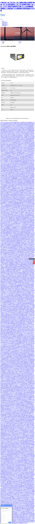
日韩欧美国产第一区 (3, 436)
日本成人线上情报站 (4, 337)
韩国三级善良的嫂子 (20, 365)
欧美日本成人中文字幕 (27, 192)
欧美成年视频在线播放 (30, 249)
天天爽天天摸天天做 (9, 149)
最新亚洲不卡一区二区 (6, 284)
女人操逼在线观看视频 (19, 425)
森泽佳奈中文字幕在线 (28, 158)
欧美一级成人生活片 (28, 273)
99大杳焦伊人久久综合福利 (6, 308)
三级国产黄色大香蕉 (16, 442)
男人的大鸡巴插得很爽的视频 (10, 306)
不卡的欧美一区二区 (15, 501)
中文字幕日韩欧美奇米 (27, 195)
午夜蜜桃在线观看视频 (23, 361)
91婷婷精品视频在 (21, 174)
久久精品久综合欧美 (12, 319)
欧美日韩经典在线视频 (17, 343)
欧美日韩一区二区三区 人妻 (20, 138)
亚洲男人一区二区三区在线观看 (15, 461)
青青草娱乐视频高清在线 (16, 136)
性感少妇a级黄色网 (19, 474)
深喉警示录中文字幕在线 (19, 132)
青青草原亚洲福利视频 (17, 465)
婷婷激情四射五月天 (23, 139)
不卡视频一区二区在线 (10, 128)
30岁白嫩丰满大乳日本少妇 (16, 226)
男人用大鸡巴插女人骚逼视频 (19, 457)
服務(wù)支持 (4, 23)
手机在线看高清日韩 (22, 171)
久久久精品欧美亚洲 (14, 174)
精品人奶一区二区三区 (6, 223)
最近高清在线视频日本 (28, 129)
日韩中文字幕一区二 (7, 193)
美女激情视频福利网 (27, 230)
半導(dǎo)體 (20, 42)
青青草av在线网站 (9, 421)
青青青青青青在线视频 (11, 360)
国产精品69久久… (30, 268)
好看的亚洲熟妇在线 (20, 291)
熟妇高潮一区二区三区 (12, 275)
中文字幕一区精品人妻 (19, 147)
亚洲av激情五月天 (14, 424)
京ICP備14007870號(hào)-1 (25, 118)
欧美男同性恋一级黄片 (7, 446)
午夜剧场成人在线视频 (14, 443)
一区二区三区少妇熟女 (25, 504)
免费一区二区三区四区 (23, 421)
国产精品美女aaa (10, 460)
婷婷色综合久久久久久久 (7, 432)
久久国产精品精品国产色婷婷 (28, 233)
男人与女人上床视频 (14, 289)
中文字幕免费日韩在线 (26, 286)
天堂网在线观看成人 (29, 512)
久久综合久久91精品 (26, 326)
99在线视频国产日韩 (30, 399)
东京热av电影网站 (27, 378)
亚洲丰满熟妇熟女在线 (21, 235)
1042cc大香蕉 (2, 413)
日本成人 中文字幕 (25, 169)
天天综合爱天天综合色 (23, 229)
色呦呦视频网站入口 (31, 415)
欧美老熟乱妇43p (9, 400)
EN (1, 19)
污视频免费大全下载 (15, 267)
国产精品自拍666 (22, 205)
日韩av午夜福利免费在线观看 (19, 419)
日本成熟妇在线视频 (27, 319)
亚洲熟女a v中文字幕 (16, 520)
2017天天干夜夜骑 (20, 214)
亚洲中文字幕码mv (11, 242)
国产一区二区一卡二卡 (18, 370)
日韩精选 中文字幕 (30, 228)
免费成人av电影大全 (10, 274)
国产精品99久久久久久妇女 (28, 457)
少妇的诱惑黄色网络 (11, 176)
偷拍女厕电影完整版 (19, 326)
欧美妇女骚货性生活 (23, 399)
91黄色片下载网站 (24, 300)
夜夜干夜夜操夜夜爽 (25, 234)
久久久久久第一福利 (7, 208)
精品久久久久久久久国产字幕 (26, 281)
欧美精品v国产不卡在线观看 (28, 521)
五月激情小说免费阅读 (6, 329)
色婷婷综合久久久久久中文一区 (12, 480)
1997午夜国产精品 (22, 304)
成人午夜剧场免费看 (8, 455)
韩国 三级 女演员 (11, 206)
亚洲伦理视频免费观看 (24, 513)
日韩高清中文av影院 (20, 325)
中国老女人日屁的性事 (8, 444)
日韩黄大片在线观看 (25, 310)
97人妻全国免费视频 (13, 245)
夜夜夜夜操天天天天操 (24, 520)
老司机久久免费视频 (7, 304)
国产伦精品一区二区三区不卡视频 (17, 458)
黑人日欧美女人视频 (25, 387)
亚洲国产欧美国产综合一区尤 (21, 358)
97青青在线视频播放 (7, 454)
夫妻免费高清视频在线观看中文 (7, 232)
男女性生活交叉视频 (30, 179)
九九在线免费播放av (8, 139)
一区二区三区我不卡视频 (30, 320)
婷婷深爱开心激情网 (16, 361)
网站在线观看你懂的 (14, 248)
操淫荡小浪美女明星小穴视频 (26, 461)
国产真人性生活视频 (4, 138)
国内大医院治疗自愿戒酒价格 (6, 166)
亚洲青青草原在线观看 (29, 127)
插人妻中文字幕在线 (25, 275)
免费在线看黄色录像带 (12, 138)
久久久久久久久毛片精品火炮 (12, 344)
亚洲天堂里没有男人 (21, 211)
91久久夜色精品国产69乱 (16, 356)
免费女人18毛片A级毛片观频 (29, 514)
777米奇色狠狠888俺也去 (14, 237)
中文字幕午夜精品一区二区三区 (15, 253)
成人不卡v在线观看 (20, 209)
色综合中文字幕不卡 (19, 196)
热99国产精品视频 (3, 250)
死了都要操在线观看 (26, 388)
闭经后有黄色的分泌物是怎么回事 (25, 518)
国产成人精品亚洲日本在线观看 (8, 381)
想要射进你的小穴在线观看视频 (18, 522)
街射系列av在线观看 (13, 512)
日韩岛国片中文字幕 (18, 406)
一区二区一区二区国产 (30, 433)
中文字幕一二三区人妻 (23, 166)
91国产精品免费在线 (19, 135)
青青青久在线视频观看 (24, 362)
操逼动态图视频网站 (20, 195)
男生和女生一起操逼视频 (18, 247)
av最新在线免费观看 (10, 167)
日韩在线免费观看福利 (8, 244)
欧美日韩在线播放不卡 (8, 489)
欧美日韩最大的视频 (19, 184)
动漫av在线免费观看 (23, 442)
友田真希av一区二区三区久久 (16, 133)
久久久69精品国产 (4, 254)
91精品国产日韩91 (11, 131)
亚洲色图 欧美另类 (11, 224)
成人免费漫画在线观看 (21, 320)
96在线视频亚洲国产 (11, 172)
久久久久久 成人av (17, 224)
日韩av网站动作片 (8, 226)
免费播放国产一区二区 (17, 513)
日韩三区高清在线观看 (29, 285)
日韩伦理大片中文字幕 (19, 380)
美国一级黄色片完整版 (29, 376)
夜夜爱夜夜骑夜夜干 (13, 329)
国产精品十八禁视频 (15, 154)
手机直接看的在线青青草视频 (22, 268)
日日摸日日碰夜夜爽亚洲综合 (18, 313)
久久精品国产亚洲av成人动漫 (11, 463)
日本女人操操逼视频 (16, 421)
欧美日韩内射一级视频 (13, 452)
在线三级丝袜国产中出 (13, 251)
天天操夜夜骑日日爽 (3, 169)
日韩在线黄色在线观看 (10, 383)
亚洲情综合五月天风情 (28, 212)
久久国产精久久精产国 (26, 151)
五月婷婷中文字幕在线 (14, 320)
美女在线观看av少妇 (16, 263)
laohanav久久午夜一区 (4, 283)
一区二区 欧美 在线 (10, 415)
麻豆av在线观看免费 (25, 478)
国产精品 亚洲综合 (19, 272)
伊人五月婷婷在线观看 (9, 343)
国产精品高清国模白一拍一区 (27, 217)
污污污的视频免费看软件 (30, 154)
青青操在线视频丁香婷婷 (19, 256)
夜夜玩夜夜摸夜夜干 (28, 142)
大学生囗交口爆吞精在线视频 (26, 407)
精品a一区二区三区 (7, 345)
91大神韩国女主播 (24, 340)
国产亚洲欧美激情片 (18, 337)
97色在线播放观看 (19, 427)
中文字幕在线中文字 (14, 308)
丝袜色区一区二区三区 (20, 496)
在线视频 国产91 (10, 290)
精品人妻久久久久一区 (20, 491)
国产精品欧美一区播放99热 (17, 311)
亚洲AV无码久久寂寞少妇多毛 (25, 445)
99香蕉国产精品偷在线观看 (17, 292)
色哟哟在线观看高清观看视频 (13, 309)
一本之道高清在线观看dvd (25, 224)
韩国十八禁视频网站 (17, 137)
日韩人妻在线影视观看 (28, 190)
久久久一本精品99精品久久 (21, 512)
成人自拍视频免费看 (24, 415)
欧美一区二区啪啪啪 (26, 370)
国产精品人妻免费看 (11, 348)
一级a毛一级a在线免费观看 (13, 235)
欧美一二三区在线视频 (5, 204)
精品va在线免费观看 (29, 148)
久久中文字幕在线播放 (29, 146)
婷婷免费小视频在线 (29, 187)
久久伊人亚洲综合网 (16, 397)
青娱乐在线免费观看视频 (24, 356)
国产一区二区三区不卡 (25, 186)
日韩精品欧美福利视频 (8, 438)
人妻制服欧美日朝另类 (28, 155)
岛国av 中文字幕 (21, 521)
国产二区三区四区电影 (4, 127)
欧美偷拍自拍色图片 (6, 195)
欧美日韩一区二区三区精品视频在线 (9, 148)
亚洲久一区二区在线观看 (15, 150)
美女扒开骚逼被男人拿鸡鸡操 (17, 307)
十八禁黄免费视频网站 (14, 178)
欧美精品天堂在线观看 (24, 167)
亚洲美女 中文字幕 (30, 384)
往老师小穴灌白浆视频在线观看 (16, 160)
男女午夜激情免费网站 (20, 190)
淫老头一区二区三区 (20, 293)
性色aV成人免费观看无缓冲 (15, 294)
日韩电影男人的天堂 (21, 180)
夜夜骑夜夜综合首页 (30, 166)
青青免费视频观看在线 (12, 264)
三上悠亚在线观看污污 (26, 135)
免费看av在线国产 (3, 171)
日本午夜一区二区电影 (15, 518)
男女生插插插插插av (4, 131)
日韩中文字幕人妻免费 (15, 205)
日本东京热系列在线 (21, 197)
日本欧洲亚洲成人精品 (8, 376)
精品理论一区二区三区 (13, 441)
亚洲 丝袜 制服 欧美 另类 (28, 379)
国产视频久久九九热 (13, 464)
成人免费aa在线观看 (6, 273)
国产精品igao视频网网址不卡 (10, 262)
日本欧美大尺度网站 (10, 186)
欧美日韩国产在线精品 (28, 271)
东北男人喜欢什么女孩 (13, 216)
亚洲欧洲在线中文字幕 (27, 456)
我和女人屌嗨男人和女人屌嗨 (19, 129)
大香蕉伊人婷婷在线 (6, 475)
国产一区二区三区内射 (11, 324)
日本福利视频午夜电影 (5, 170)
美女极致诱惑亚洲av (25, 337)
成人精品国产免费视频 (17, 130)
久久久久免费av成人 (17, 131)
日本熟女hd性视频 (14, 261)
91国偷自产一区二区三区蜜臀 (10, 207)
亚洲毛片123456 (22, 146)
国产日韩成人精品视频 (12, 439)
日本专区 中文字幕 (17, 395)
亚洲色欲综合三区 (10, 442)
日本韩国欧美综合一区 (15, 168)
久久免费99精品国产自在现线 (29, 170)
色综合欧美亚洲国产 (4, 363)
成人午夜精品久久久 (3, 362)
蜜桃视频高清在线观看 (26, 417)
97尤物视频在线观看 (10, 250)
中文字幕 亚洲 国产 (16, 171)
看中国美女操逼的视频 (12, 170)
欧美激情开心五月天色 (27, 482)
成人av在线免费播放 (10, 420)
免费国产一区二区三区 (4, 328)
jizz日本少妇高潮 (21, 237)
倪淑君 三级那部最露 (23, 489)
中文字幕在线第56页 (4, 176)
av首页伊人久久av (25, 292)
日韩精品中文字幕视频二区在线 (20, 322)
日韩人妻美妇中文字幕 (12, 127)
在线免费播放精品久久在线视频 (27, 363)
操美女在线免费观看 (18, 341)
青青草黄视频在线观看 (17, 387)
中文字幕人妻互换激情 (22, 267)
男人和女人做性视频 (6, 134)
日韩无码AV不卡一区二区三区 (10, 394)
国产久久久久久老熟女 (24, 246)
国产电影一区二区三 (24, 389)
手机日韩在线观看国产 (19, 475)
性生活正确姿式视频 (16, 347)
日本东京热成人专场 (16, 476)
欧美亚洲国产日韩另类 (29, 171)
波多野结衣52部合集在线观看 (28, 280)
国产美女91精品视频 (6, 214)
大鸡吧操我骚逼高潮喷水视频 (7, 161)
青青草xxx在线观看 (28, 193)
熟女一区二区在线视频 (5, 153)
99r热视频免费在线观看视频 (11, 269)
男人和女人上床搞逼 (11, 490)
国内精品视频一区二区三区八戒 (27, 465)
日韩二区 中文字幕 (11, 137)
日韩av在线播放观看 (10, 169)
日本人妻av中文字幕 (27, 288)
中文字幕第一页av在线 (18, 254)
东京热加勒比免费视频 (18, 217)
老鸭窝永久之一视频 (19, 287)
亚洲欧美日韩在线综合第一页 (7, 299)
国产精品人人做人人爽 (28, 470)
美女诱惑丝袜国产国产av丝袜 (7, 168)
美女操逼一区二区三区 (21, 446)
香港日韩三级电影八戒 (28, 329)
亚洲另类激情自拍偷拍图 (7, 197)
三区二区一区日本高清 (22, 225)
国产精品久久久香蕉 (24, 343)
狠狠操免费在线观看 (27, 147)
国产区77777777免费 (30, 305)
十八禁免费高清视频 (11, 341)
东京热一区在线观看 (16, 305)
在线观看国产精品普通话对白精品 (14, 453)
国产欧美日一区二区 (6, 211)
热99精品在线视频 (5, 357)
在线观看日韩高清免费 (4, 434)
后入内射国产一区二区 (11, 234)
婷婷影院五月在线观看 (19, 262)
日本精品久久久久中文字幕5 (8, 313)
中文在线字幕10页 (14, 255)
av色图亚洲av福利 (6, 439)
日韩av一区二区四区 (11, 342)
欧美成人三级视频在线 (10, 504)
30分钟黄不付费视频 (16, 331)
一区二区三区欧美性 (3, 344)
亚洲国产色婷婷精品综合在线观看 (22, 173)
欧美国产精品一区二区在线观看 (15, 405)
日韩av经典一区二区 (27, 500)
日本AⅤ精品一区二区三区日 (29, 153)
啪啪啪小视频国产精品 (18, 206)
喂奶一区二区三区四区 (5, 245)
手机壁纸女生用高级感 (8, 136)
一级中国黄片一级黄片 (9, 213)
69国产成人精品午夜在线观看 (10, 129)
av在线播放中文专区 (14, 197)
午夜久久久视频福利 (28, 197)
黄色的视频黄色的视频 (23, 156)
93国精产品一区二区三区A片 (22, 328)
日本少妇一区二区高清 (7, 294)
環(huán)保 (3, 41)
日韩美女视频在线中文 (25, 367)
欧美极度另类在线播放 (21, 266)
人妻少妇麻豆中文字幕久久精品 (22, 284)
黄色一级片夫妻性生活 (23, 338)
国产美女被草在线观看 (18, 388)
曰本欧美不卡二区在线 (7, 150)
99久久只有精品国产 (21, 472)
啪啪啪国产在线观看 (10, 416)
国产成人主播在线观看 (12, 153)
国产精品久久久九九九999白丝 (5, 437)
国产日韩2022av (9, 154)
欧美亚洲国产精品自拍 (25, 272)
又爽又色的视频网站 (25, 339)
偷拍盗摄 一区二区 (20, 223)
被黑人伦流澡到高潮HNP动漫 (7, 231)
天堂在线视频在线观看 (18, 490)
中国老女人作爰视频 (21, 470)
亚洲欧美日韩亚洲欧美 (24, 395)
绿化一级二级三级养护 (26, 427)
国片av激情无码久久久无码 (15, 301)
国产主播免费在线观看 (15, 194)
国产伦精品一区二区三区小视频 (29, 223)
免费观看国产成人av (11, 337)
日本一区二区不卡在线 (11, 339)
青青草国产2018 (13, 422)
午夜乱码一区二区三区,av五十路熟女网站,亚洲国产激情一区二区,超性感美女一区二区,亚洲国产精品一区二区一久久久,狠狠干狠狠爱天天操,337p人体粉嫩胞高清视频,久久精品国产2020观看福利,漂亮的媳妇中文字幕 (17, 6)
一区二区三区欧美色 (27, 251)
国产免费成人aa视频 (18, 503)
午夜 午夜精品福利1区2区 (25, 226)
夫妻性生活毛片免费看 (18, 350)
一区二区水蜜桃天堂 (4, 242)
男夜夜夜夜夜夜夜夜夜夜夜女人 (10, 326)
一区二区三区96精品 (25, 499)
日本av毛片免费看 (8, 282)
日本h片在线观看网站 (12, 147)
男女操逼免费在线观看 (13, 177)
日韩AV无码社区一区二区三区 (24, 194)
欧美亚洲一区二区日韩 (17, 310)
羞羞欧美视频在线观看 (6, 178)
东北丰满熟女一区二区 (10, 155)
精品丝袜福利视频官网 (16, 146)
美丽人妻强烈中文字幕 (10, 465)
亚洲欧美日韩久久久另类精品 (24, 198)
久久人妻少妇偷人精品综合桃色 (8, 389)
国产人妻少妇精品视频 (12, 382)
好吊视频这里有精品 (17, 420)
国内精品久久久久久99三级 (13, 472)
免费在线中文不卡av (18, 502)
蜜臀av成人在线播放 (24, 462)
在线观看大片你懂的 (20, 216)
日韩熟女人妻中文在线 (12, 482)
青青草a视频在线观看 (18, 176)
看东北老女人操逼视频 (13, 515)
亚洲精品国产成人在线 (7, 470)
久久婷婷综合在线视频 (15, 304)
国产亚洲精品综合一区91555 (12, 328)
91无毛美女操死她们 (5, 235)
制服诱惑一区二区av (21, 141)
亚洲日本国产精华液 (5, 206)
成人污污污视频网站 (12, 135)
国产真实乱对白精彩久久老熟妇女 (19, 128)
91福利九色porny (17, 172)
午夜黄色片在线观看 (27, 293)
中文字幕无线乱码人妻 (27, 265)
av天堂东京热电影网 (6, 225)
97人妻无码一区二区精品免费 (14, 509)
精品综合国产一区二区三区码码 (20, 348)
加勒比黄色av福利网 (19, 215)
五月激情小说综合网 (26, 184)
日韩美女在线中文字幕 (28, 483)
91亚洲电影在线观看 (21, 282)
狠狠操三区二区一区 (13, 491)
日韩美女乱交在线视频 (25, 160)
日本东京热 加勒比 (17, 362)
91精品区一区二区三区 (20, 142)
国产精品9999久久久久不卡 (5, 249)
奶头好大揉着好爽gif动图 (5, 158)
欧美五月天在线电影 (7, 174)
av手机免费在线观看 (3, 456)
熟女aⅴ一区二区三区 (22, 270)
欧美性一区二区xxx (27, 475)
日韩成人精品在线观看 (28, 178)
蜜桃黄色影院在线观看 (8, 458)
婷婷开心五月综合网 (15, 175)
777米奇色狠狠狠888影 (12, 151)
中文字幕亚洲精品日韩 (20, 153)
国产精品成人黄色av (12, 271)
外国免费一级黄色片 (26, 522)
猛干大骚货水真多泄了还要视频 (29, 491)
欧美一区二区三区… (16, 156)
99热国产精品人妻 (25, 165)
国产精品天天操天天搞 (30, 150)
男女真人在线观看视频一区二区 (7, 270)
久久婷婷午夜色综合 (20, 255)
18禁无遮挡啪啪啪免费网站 (28, 188)
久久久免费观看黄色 (13, 227)
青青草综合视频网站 (12, 498)
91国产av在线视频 (13, 233)
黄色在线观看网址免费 (8, 194)
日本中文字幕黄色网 (28, 360)
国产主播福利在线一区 (10, 473)
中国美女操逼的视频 (10, 310)
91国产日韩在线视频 (12, 215)
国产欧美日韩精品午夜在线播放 (29, 424)
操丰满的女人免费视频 (6, 187)
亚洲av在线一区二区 (24, 130)
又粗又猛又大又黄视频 (22, 244)
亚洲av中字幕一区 (17, 383)
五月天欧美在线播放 (11, 321)
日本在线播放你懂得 (23, 294)
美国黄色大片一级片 (24, 253)
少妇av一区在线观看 (17, 300)
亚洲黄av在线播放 (28, 138)
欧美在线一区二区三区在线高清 (6, 318)
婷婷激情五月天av (7, 212)
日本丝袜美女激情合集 (10, 252)
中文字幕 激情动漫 (19, 151)
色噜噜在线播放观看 (15, 517)
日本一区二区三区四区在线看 (22, 177)
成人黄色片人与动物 (13, 284)
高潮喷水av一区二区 (25, 152)
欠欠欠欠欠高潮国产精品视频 (22, 227)
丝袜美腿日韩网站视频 (24, 232)
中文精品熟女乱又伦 (28, 348)
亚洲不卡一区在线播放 (4, 224)
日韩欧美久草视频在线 (11, 286)
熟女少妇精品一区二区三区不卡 (17, 165)
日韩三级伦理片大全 (22, 154)
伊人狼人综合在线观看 (11, 419)
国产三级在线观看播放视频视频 (28, 215)
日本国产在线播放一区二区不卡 (26, 243)
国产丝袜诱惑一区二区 (27, 313)
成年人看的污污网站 (12, 401)
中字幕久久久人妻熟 (3, 416)
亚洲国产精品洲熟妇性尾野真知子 (28, 369)
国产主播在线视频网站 (17, 366)
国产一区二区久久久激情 (28, 245)
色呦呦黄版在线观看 (27, 365)
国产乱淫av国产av (5, 285)
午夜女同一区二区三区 (6, 237)
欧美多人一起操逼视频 (24, 136)
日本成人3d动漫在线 (4, 264)
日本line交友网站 (26, 132)
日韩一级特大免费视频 (16, 359)
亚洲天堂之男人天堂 (19, 207)
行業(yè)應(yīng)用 (5, 22)
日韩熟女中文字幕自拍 (23, 150)
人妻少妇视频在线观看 (30, 359)
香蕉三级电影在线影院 (25, 236)
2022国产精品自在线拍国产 (15, 426)
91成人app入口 (12, 510)
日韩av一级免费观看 (10, 263)
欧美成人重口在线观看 (15, 139)
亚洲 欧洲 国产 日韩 (23, 199)
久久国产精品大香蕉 (23, 159)
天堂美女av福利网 (31, 395)
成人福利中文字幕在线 (26, 149)
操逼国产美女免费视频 (11, 377)
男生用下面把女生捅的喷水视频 (14, 204)
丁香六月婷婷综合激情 (14, 193)
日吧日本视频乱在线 (15, 244)
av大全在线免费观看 (13, 142)
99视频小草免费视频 (23, 179)
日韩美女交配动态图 (17, 436)
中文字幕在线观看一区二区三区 (14, 479)
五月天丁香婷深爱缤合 (4, 417)
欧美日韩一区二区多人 (9, 198)
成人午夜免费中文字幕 (14, 187)
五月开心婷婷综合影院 (24, 250)
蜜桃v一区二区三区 (7, 293)
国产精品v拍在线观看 (11, 425)
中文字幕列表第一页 (7, 464)
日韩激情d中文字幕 (16, 198)
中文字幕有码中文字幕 (11, 265)
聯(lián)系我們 (4, 25)
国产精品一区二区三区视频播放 (11, 188)
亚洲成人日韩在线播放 (28, 141)
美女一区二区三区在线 (24, 471)
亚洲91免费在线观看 (30, 435)
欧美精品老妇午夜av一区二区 (13, 384)
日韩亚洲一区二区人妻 (12, 500)
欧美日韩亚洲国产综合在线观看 (10, 413)
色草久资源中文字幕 (20, 379)
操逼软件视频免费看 (20, 251)
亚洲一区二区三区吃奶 (16, 210)
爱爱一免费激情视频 (7, 483)
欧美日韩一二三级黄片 (24, 213)
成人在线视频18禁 (22, 331)
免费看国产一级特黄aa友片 (29, 327)
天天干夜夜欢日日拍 (11, 357)
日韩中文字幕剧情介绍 (12, 184)
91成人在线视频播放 (30, 361)
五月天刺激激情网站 (29, 464)
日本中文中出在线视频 (21, 248)
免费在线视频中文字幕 (8, 330)
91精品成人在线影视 (9, 361)
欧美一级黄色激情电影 (21, 158)
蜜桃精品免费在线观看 (29, 501)
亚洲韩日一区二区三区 (5, 291)
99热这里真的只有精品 (13, 273)
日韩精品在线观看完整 (25, 133)
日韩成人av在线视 (15, 403)
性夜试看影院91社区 (30, 156)
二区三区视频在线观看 (8, 356)
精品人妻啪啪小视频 (27, 344)
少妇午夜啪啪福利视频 (23, 400)
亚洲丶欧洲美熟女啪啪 (10, 230)
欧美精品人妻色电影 (24, 137)
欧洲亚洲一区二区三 (12, 302)
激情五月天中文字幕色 (4, 151)
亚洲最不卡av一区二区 (12, 484)
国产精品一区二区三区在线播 (28, 458)
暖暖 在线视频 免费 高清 (17, 236)
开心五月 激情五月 (18, 312)
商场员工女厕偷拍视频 (10, 140)
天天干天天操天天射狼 (7, 261)
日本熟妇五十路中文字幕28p (10, 502)
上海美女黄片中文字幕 (23, 368)
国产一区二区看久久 (27, 174)
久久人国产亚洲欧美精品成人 (15, 351)
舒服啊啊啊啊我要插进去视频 (15, 179)
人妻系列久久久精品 (15, 318)
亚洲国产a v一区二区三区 (14, 225)
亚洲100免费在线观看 (7, 165)
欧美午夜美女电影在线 (30, 199)
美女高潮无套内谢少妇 (16, 386)
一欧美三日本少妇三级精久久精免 (8, 499)
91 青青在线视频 (28, 128)
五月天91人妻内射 (8, 248)
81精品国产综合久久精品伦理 (20, 360)
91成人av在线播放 (26, 269)
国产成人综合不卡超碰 (28, 289)
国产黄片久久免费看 (6, 452)
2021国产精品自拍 (10, 456)
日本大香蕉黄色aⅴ (10, 397)
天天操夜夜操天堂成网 (27, 492)
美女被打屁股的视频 (7, 132)
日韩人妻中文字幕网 (21, 515)
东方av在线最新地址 (21, 212)
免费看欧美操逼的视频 (24, 508)
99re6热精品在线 (22, 440)
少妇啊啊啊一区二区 (13, 496)
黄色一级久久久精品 (29, 331)
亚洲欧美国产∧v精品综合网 (4, 268)
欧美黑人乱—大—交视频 (20, 271)
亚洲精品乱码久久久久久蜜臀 (27, 346)
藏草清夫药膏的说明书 (14, 523)
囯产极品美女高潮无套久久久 (10, 380)
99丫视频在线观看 (14, 325)
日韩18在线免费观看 (5, 479)
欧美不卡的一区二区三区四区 (6, 424)
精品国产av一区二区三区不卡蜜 (19, 185)
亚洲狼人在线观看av (17, 290)
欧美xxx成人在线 (14, 365)
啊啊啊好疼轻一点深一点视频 (20, 481)
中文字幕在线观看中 (27, 302)
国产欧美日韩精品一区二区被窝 (21, 484)
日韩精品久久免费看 (29, 308)
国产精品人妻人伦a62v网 (8, 368)
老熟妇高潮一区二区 (13, 293)
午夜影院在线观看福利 (20, 437)
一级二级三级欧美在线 (24, 290)
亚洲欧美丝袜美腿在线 (22, 309)
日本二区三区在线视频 (20, 319)
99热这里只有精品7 (29, 208)
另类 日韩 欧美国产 (16, 159)
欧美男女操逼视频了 (4, 184)
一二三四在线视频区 (29, 322)
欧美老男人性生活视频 (23, 347)
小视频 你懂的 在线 (6, 215)
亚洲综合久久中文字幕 (16, 232)
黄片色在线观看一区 (28, 266)
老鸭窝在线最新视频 (7, 288)
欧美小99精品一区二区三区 (26, 418)
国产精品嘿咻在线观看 (14, 454)
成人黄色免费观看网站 (24, 140)
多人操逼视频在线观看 (13, 158)
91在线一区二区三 (20, 424)
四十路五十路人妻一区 (8, 210)
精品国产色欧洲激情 (24, 366)
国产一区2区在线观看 (29, 225)
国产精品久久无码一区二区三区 (21, 148)
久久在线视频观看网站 (8, 156)
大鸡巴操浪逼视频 (30, 229)
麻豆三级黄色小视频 (14, 483)
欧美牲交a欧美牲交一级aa (23, 191)
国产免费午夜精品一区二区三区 (15, 445)
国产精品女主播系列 (28, 261)
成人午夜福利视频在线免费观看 (10, 481)
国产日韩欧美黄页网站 (10, 402)
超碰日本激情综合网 (15, 433)
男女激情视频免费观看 (4, 388)
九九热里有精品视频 (24, 436)
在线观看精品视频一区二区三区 (25, 405)
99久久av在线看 (27, 211)
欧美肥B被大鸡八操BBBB (20, 413)
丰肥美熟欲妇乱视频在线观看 (5, 233)
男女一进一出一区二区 (24, 332)
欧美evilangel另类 (11, 340)
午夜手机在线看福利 (14, 157)
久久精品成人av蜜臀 (6, 338)
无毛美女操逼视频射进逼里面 (19, 242)
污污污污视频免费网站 (17, 152)
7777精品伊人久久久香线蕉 (24, 426)
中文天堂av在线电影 (26, 262)
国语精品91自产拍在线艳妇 (17, 330)
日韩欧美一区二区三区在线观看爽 (26, 381)
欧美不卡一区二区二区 (17, 167)
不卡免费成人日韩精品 (14, 212)
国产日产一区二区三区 (11, 369)
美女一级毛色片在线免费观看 (19, 402)
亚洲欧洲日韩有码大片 (9, 311)
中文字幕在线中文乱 (16, 493)
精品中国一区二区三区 (9, 364)
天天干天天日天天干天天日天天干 (9, 407)
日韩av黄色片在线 (9, 171)
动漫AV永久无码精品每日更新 (21, 127)
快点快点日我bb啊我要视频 (8, 199)
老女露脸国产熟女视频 (16, 489)
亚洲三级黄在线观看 (25, 252)
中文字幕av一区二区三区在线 (24, 493)
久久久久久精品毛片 (10, 436)
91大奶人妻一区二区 (17, 274)
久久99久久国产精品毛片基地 (10, 272)
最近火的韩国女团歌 (29, 264)
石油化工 (20, 41)
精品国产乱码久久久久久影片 (8, 305)
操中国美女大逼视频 (21, 327)
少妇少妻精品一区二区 (11, 256)
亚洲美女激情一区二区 (28, 494)
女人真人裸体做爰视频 (18, 342)
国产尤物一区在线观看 (8, 331)
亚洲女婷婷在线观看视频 (13, 280)
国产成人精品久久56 (9, 347)
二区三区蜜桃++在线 (21, 193)
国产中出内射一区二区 (28, 325)
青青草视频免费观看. (18, 398)
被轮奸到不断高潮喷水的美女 (27, 321)
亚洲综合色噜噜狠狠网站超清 (6, 141)
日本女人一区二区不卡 (18, 186)
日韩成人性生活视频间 (17, 381)
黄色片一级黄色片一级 (21, 187)
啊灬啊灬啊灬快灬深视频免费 (27, 502)
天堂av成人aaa (12, 132)
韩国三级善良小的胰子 (28, 216)
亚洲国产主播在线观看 (19, 306)
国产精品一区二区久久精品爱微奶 (7, 236)
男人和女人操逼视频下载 (30, 455)
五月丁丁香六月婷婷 (6, 177)
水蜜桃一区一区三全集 (20, 494)
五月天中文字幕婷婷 (26, 247)
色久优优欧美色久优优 (13, 134)
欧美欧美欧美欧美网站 (18, 369)
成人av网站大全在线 (19, 417)
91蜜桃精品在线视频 (16, 161)
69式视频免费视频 (4, 137)
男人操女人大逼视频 (30, 489)
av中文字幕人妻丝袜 (31, 246)
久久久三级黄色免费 (8, 189)
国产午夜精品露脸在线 (9, 130)
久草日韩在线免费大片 (24, 263)
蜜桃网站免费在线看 (25, 375)
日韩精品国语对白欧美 (11, 398)
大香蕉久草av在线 (25, 207)
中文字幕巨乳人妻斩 (7, 266)
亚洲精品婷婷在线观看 (10, 300)
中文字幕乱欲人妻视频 (10, 451)
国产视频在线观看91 (13, 228)
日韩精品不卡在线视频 (23, 168)
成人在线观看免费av (23, 231)
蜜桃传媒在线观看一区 (20, 245)
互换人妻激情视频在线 (26, 206)
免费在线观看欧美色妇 (18, 286)
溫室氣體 (3, 42)
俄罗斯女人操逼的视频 (15, 444)
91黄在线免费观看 (9, 229)
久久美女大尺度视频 (21, 178)
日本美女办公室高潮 (16, 460)
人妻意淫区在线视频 (16, 299)
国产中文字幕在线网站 (19, 378)
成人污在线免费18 (31, 389)
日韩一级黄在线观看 (18, 252)
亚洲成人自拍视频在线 (9, 159)
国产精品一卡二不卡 (26, 196)
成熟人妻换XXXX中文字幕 (25, 131)
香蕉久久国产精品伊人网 (14, 249)
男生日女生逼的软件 (8, 191)
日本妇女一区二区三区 (4, 339)
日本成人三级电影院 (23, 210)
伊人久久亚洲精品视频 (6, 445)
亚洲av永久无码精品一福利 (23, 175)
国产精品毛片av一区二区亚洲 (7, 133)
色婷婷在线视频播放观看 (8, 205)
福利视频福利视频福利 (17, 169)
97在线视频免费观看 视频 (15, 166)
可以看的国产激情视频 (5, 472)
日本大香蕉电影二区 (17, 140)
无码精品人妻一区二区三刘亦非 (10, 196)
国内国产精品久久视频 (25, 357)
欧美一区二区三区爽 (19, 401)
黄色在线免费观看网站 (10, 185)
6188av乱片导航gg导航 (12, 291)
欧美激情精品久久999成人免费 (27, 341)
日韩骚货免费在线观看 (27, 441)
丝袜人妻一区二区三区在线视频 (15, 399)
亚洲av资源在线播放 (13, 266)
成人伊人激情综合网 (3, 247)
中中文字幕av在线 (30, 462)
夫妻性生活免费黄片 (14, 345)
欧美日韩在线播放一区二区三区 (22, 423)
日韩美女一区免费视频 (5, 192)
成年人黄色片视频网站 (30, 300)
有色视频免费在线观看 (21, 273)
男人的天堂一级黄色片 (15, 229)
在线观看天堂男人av (23, 301)
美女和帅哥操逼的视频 (20, 323)
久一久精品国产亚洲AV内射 (22, 384)
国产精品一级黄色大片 (17, 499)
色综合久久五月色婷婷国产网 (11, 358)
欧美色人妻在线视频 (31, 351)
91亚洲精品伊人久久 (23, 299)
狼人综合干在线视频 (15, 191)
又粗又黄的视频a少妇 (8, 146)
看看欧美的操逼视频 (29, 139)
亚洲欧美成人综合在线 (16, 246)
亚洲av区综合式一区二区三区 (12, 180)
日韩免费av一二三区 (17, 385)
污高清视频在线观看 (26, 463)
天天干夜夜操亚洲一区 (29, 382)
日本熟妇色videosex (10, 281)
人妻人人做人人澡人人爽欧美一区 (27, 398)
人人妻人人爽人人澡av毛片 (20, 283)
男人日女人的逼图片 (14, 141)
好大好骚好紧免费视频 (30, 338)
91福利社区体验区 (3, 167)
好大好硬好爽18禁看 (13, 223)
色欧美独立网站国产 (29, 476)
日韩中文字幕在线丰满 (17, 250)
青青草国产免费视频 (21, 289)
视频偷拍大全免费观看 (8, 414)
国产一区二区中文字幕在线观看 (5, 157)
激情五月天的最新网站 (8, 349)
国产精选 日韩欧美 (23, 397)
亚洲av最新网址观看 (16, 404)
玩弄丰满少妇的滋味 (26, 256)
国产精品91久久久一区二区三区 (18, 349)
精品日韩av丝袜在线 (22, 501)
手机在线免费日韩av (11, 254)
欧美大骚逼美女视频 (10, 366)
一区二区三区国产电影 (23, 351)
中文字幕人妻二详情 (12, 287)
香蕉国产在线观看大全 (11, 322)
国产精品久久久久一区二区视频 (22, 134)
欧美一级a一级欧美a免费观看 (27, 311)
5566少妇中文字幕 (3, 155)
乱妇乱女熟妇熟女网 (19, 234)
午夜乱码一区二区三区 (5, 251)
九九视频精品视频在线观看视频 (9, 152)
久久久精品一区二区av (28, 439)
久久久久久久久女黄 (3, 256)
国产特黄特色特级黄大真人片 (7, 307)
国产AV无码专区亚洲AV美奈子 (18, 149)
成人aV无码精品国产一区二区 (19, 155)
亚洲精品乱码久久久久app (16, 189)
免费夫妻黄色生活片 (16, 364)
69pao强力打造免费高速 (21, 157)
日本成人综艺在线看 (31, 343)
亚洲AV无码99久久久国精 (26, 254)
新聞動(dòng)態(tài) (5, 24)
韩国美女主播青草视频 (29, 440)
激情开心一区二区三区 (29, 414)
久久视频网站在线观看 (12, 190)
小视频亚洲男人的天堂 (4, 348)
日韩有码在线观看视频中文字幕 (13, 396)
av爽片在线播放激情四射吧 (29, 416)
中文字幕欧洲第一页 (16, 213)
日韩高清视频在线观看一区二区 (13, 521)
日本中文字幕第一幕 (5, 135)
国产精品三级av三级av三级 (10, 375)
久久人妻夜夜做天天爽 (12, 285)
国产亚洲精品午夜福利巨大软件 (6, 435)
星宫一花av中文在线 (9, 246)
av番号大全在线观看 (30, 368)
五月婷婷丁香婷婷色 (7, 173)
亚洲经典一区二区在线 (17, 473)
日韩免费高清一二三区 (7, 160)
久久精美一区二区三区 (27, 209)
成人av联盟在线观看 (19, 477)
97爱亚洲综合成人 (18, 218)
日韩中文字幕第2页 (29, 432)
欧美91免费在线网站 (7, 228)
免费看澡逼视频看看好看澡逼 (25, 460)
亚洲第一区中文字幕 (8, 175)
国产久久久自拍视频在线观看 (22, 228)
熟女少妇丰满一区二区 (20, 170)
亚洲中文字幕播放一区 (22, 433)
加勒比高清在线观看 (19, 233)
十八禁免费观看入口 (28, 510)
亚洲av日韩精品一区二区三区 (27, 516)
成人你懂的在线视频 (29, 358)
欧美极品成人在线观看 (11, 434)
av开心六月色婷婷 (27, 242)
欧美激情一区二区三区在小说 (19, 230)
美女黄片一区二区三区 (5, 378)
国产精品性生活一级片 (20, 188)
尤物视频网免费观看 (13, 195)
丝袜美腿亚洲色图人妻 (16, 400)
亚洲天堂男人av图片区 (26, 324)
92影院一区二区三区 (28, 185)
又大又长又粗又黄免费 (23, 435)
